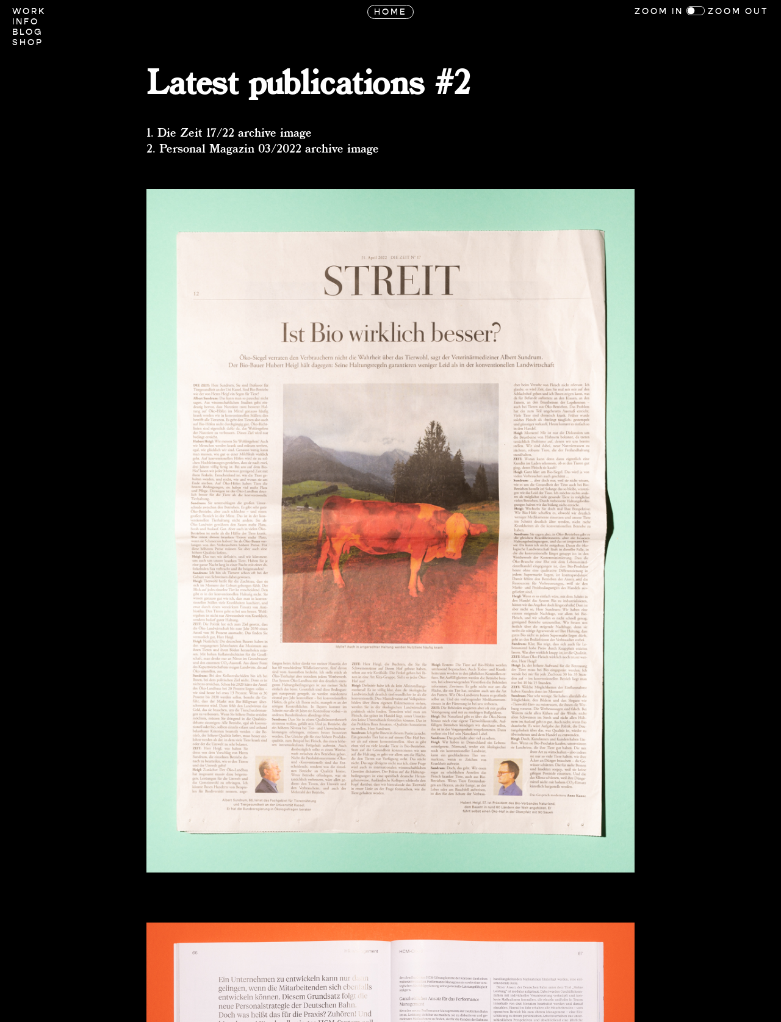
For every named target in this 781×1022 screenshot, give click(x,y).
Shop (27, 42)
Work (29, 11)
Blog (27, 32)
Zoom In (659, 11)
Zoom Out (738, 11)
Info (25, 21)
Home (390, 12)
